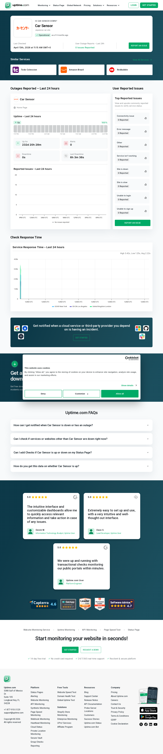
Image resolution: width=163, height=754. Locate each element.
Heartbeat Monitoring (40, 723)
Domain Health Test (66, 696)
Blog (86, 692)
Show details (127, 385)
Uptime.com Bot (91, 727)
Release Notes (91, 700)
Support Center (91, 696)
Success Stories (91, 719)
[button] (81, 425)
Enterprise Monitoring (67, 719)
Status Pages (37, 692)
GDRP (113, 720)
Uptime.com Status (92, 723)
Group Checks (37, 742)
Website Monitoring (40, 700)
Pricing (114, 692)
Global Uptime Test (66, 700)
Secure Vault (36, 738)
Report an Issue (139, 46)
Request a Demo (91, 650)
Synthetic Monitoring (40, 708)
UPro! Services (64, 723)
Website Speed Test (66, 692)
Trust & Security (118, 708)
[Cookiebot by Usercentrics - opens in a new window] (127, 358)
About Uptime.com (119, 696)
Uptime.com (10, 687)
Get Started (81, 338)
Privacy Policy (117, 712)
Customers (89, 715)
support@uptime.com (13, 712)
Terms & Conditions (120, 716)
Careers (114, 700)
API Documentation (93, 704)
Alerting (34, 696)
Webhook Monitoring (40, 719)
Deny (43, 394)
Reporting (35, 746)
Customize (81, 394)
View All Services (143, 59)
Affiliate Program (65, 727)
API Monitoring (37, 704)
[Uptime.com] (7, 678)
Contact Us (116, 704)
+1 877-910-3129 (12, 709)
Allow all (120, 394)
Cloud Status (36, 727)
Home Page (20, 108)
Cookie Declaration (119, 724)
